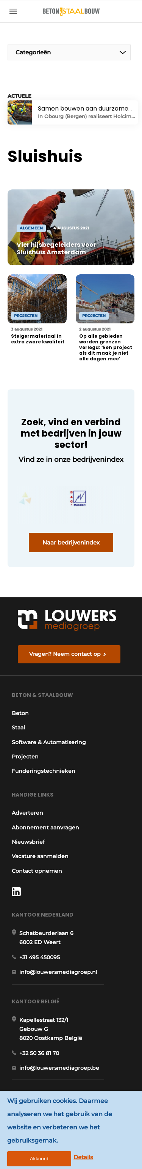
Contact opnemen (37, 871)
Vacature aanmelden (40, 856)
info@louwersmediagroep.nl (58, 972)
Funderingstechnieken (43, 771)
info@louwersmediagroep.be (59, 1067)
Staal (18, 727)
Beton (20, 713)
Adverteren (27, 812)
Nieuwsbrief (28, 841)
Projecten (25, 756)
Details (83, 1157)
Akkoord (39, 1158)
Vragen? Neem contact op (65, 654)
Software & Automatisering (49, 742)
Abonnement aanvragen (45, 827)
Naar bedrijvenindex (71, 542)
